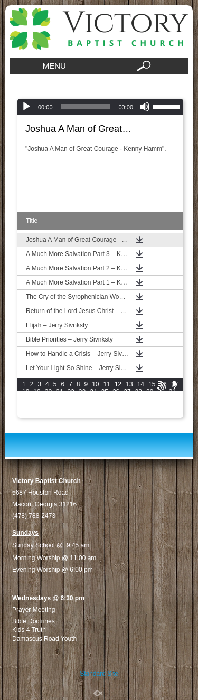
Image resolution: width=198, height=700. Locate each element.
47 (36, 406)
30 (160, 391)
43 (149, 399)
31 (172, 391)
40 (115, 399)
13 (129, 384)
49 (59, 406)
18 (25, 391)
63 (59, 414)
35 (59, 399)
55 (127, 406)
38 (93, 399)
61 (36, 414)
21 (59, 391)
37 (82, 399)
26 (115, 391)
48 (48, 406)
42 (138, 399)
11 (106, 384)
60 (25, 414)
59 (172, 406)
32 (25, 399)
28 (138, 391)
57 (149, 406)
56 (138, 406)
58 (160, 406)
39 (104, 399)
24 (93, 391)
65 (82, 414)
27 (127, 391)
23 (82, 391)
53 (104, 406)
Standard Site (99, 673)
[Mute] (144, 106)
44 (160, 399)
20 (48, 391)
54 (115, 406)
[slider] (85, 106)
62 (48, 414)
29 (149, 391)
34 (48, 399)
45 (172, 399)
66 (93, 414)
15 (151, 384)
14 (140, 384)
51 (82, 406)
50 (70, 406)
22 (70, 391)
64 (70, 414)
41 (127, 399)
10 (95, 384)
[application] (100, 107)
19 (36, 391)
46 (25, 406)
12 (118, 384)
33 (36, 399)
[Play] (26, 106)
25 (104, 391)
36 (70, 399)
